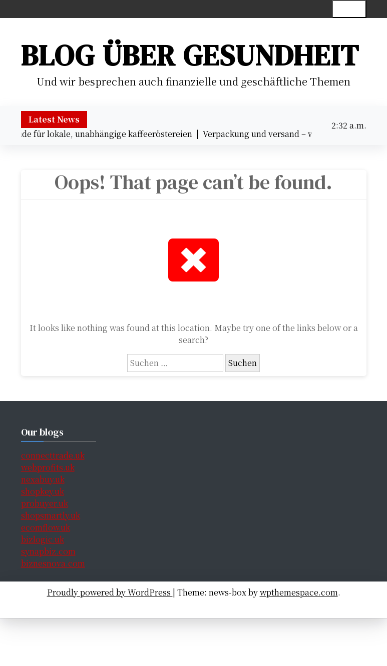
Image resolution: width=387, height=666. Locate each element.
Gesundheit (145, 607)
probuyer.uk (44, 503)
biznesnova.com (53, 563)
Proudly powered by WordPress (110, 592)
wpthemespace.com (299, 592)
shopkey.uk (42, 491)
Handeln (229, 607)
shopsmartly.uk (50, 515)
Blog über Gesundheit (190, 55)
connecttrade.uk (53, 455)
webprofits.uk (48, 467)
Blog (259, 607)
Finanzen (190, 607)
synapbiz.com (48, 551)
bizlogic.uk (42, 539)
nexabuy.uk (43, 479)
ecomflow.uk (45, 527)
